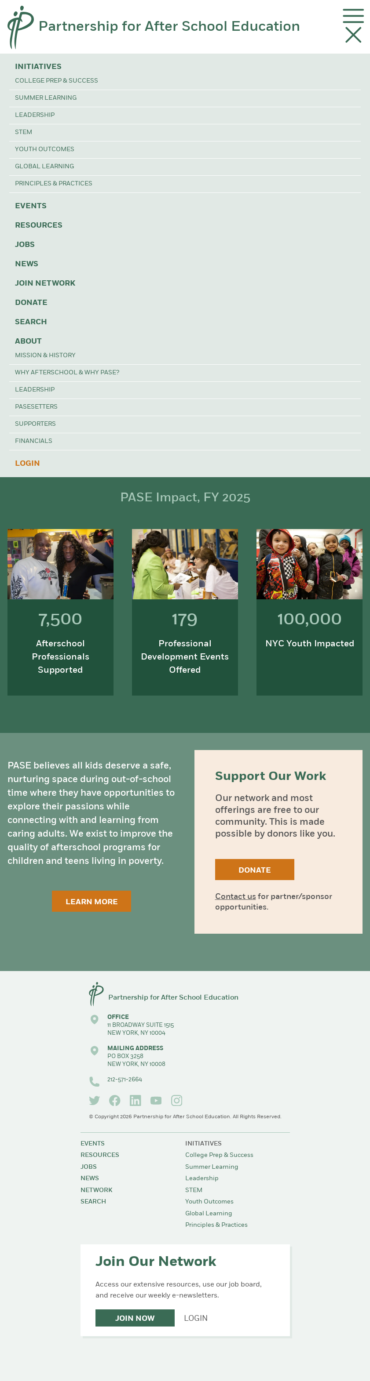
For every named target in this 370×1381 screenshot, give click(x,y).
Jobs (25, 245)
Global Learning (44, 166)
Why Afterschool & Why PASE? (67, 373)
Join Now (134, 1319)
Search (31, 322)
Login (27, 464)
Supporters (35, 424)
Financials (33, 441)
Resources (38, 225)
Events (31, 206)
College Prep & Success (56, 81)
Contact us (235, 897)
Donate (31, 303)
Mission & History (45, 355)
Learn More (92, 902)
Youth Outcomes (44, 149)
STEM (23, 132)
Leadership (35, 115)
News (26, 264)
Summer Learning (46, 98)
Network (96, 1190)
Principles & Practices (53, 184)
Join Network (45, 283)
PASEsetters (36, 407)
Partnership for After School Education (169, 27)
